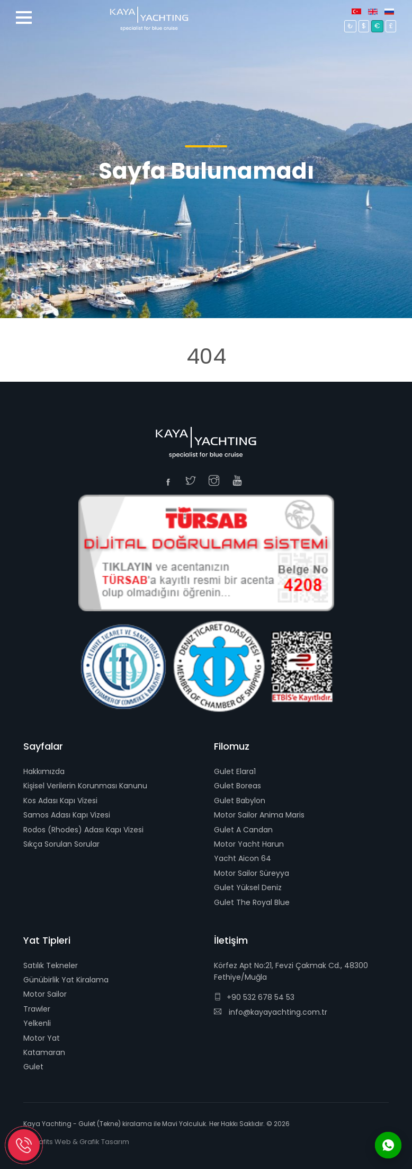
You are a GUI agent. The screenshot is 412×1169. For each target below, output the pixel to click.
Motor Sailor (45, 994)
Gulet (33, 1066)
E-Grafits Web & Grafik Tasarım (76, 1142)
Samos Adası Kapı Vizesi (66, 815)
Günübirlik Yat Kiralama (66, 979)
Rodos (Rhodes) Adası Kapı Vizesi (83, 829)
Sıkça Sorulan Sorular (61, 844)
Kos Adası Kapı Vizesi (60, 800)
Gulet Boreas (237, 785)
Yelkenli (37, 1023)
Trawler (36, 1009)
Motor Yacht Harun (249, 844)
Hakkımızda (44, 771)
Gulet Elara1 (235, 771)
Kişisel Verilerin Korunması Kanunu (85, 785)
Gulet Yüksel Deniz (248, 887)
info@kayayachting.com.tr (270, 1012)
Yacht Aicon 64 (242, 858)
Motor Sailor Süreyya (251, 873)
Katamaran (44, 1052)
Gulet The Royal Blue (252, 902)
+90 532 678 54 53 (254, 997)
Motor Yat (41, 1038)
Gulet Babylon (239, 800)
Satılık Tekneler (50, 965)
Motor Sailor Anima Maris (259, 815)
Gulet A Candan (243, 829)
